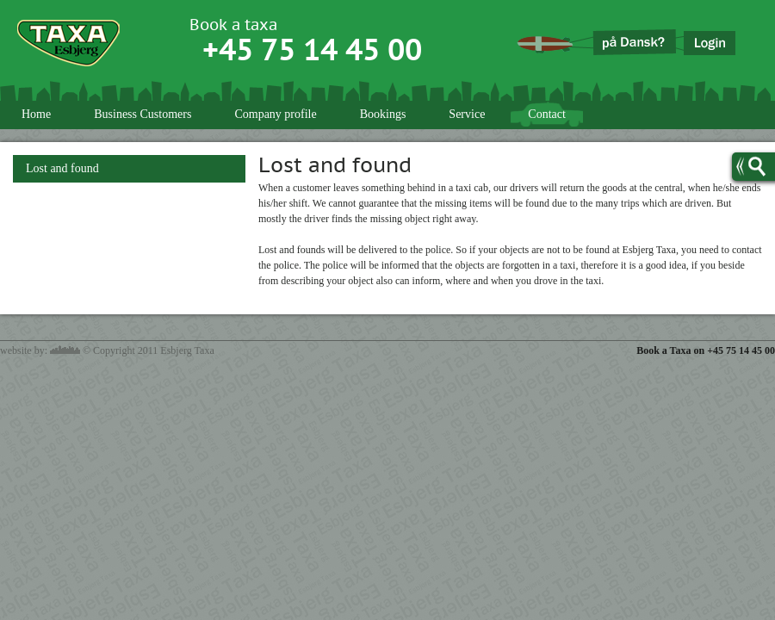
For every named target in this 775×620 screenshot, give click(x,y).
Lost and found (62, 168)
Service (467, 114)
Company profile (275, 114)
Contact (547, 114)
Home (36, 114)
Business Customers (142, 114)
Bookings (383, 114)
